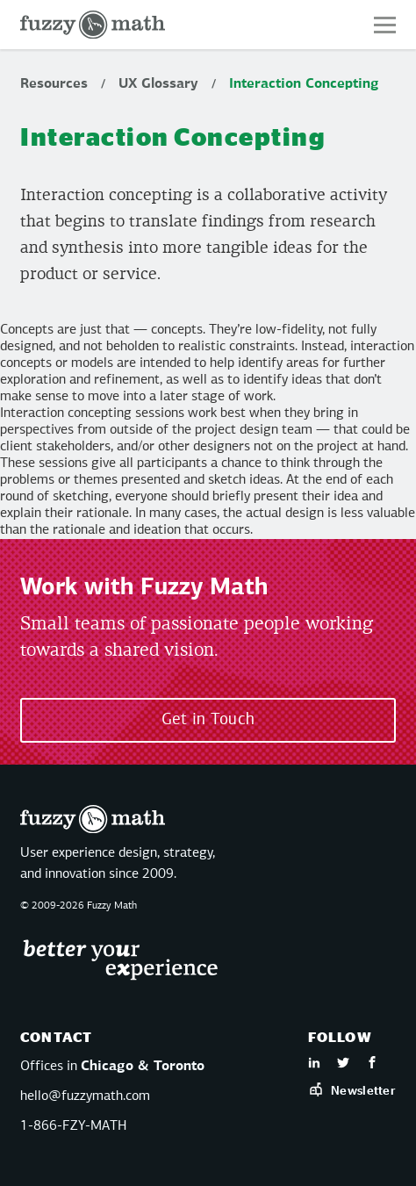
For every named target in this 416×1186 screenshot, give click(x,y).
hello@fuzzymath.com (85, 1096)
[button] (385, 25)
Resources (54, 84)
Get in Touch (208, 719)
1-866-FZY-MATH (73, 1126)
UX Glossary (158, 84)
